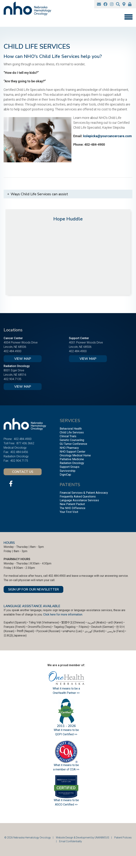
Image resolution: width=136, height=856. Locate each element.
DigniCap (65, 474)
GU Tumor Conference (73, 444)
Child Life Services (72, 432)
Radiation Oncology (72, 463)
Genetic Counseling (72, 440)
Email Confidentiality (70, 841)
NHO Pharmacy (69, 448)
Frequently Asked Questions (78, 496)
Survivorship (67, 471)
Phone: (8, 439)
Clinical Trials (68, 436)
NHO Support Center (72, 451)
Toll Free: (9, 443)
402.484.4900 (12, 351)
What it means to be (66, 800)
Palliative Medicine (72, 459)
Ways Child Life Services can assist (39, 194)
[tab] (68, 194)
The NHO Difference (72, 508)
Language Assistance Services (79, 500)
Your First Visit (69, 512)
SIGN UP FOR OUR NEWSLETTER (33, 589)
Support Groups (69, 467)
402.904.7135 (12, 379)
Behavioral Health (71, 428)
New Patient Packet (72, 504)
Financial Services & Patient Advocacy (84, 492)
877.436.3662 (25, 443)
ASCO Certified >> (66, 804)
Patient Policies (123, 837)
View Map (22, 359)
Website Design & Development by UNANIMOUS (82, 837)
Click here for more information (62, 614)
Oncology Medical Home (75, 455)
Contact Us (22, 472)
